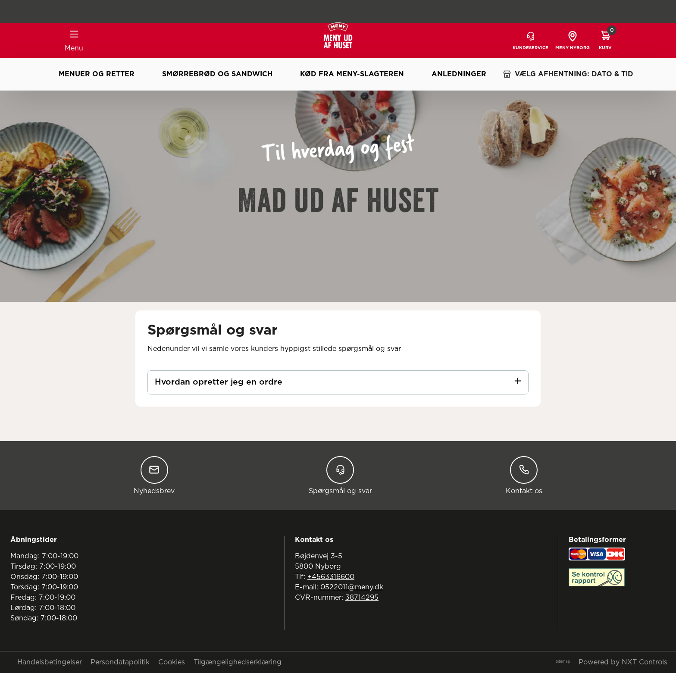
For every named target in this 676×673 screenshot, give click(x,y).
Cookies (171, 662)
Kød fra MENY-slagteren (352, 74)
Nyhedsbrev (154, 475)
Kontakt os (524, 475)
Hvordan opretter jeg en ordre (218, 382)
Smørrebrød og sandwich (217, 74)
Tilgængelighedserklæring (238, 662)
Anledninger (459, 74)
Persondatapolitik (120, 662)
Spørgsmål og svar (340, 475)
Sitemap (563, 662)
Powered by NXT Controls (623, 662)
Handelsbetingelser (49, 662)
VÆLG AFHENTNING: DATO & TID (568, 74)
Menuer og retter (97, 74)
